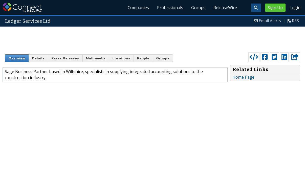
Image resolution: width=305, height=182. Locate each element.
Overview (17, 58)
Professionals (170, 7)
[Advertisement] (152, 38)
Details (38, 58)
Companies (138, 7)
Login (295, 7)
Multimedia (96, 58)
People (143, 58)
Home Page (243, 77)
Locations (121, 58)
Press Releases (65, 58)
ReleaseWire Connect (22, 7)
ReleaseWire (225, 7)
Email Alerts (270, 21)
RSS (295, 21)
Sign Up (275, 7)
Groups (198, 7)
